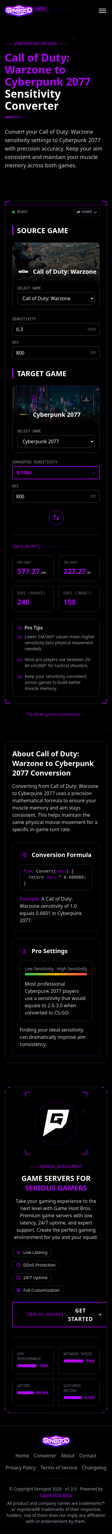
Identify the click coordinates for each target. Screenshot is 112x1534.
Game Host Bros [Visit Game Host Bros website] (56, 1495)
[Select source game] (56, 298)
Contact (87, 1455)
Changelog (94, 1467)
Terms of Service (59, 1467)
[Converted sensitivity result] (56, 472)
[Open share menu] (87, 212)
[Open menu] (102, 11)
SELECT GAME (29, 288)
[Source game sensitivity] (56, 329)
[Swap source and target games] (56, 517)
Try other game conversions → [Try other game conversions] (56, 714)
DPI (15, 343)
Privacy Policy (21, 1467)
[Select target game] (56, 441)
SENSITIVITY (24, 319)
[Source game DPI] (56, 352)
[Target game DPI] (56, 496)
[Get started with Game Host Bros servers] (62, 1314)
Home (22, 1455)
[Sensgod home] (19, 11)
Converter (45, 1455)
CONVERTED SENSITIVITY (34, 462)
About (67, 1455)
